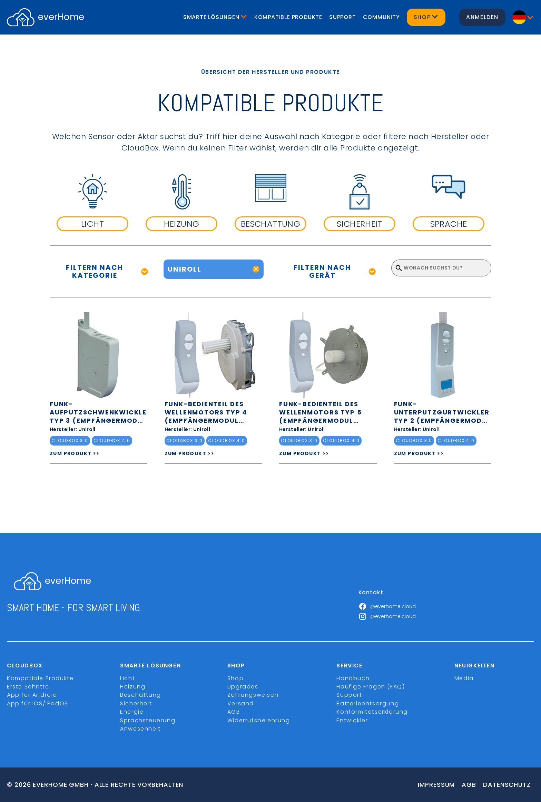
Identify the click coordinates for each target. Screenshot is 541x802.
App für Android (32, 695)
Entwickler (352, 720)
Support (342, 17)
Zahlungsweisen (252, 695)
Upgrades (242, 687)
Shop (235, 678)
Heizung (132, 687)
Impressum (436, 784)
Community (381, 17)
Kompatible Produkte (288, 17)
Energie (132, 712)
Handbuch (353, 678)
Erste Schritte (28, 687)
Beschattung (140, 695)
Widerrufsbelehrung (258, 720)
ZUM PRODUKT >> (75, 453)
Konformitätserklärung (372, 712)
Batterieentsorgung (367, 703)
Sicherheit (136, 703)
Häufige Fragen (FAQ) (370, 687)
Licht (127, 678)
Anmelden (482, 17)
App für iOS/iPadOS (37, 703)
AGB (233, 712)
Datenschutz (507, 784)
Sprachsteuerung (147, 720)
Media (464, 678)
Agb (469, 784)
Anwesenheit (140, 729)
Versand (240, 703)
